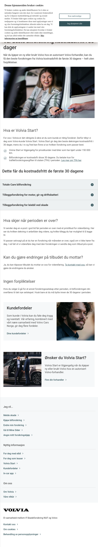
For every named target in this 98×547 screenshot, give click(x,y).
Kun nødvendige (74, 16)
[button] (49, 185)
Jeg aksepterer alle (74, 24)
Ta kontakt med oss (75, 264)
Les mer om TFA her (71, 160)
